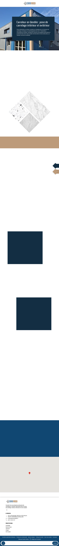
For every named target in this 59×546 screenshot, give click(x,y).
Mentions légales (31, 537)
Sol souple (8, 531)
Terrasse (8, 528)
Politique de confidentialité (21, 537)
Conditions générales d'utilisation (8, 537)
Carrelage (8, 525)
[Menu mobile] (3, 543)
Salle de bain (9, 527)
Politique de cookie (39, 537)
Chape (7, 530)
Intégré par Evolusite (36, 539)
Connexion (55, 537)
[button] (29, 473)
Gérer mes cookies (48, 537)
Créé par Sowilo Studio (23, 539)
